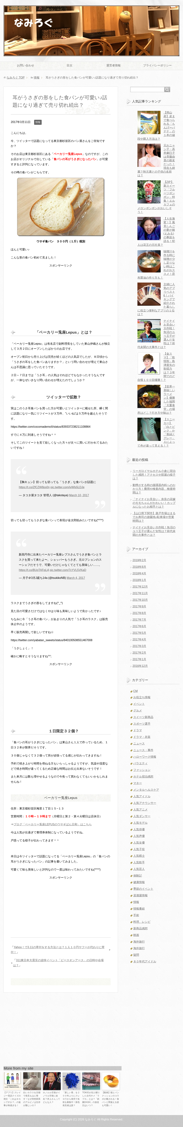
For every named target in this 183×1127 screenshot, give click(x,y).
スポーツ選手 (141, 723)
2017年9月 (139, 606)
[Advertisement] (61, 293)
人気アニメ (140, 809)
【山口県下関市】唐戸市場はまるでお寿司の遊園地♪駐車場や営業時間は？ (154, 517)
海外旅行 (139, 941)
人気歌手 (139, 862)
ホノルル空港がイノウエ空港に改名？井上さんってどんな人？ (51, 1097)
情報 (37, 122)
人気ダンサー (141, 816)
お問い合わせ (25, 65)
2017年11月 (140, 593)
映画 (136, 935)
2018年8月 (139, 566)
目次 (69, 65)
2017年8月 (139, 613)
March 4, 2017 (76, 577)
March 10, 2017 (79, 495)
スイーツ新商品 (143, 717)
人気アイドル (141, 796)
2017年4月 (139, 639)
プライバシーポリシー (157, 65)
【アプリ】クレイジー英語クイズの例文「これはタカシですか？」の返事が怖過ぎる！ (12, 1099)
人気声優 (139, 835)
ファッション (141, 769)
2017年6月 (139, 626)
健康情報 (139, 882)
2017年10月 (140, 599)
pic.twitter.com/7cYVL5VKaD (68, 570)
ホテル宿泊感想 (143, 776)
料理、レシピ (141, 921)
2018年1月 (139, 580)
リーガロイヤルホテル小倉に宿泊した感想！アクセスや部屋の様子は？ (154, 474)
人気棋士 (139, 855)
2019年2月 (139, 560)
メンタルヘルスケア (146, 789)
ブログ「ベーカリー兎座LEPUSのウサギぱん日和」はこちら (53, 824)
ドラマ (137, 730)
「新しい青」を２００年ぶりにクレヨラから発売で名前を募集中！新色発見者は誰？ (71, 1099)
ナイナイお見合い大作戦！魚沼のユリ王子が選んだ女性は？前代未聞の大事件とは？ (154, 531)
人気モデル (140, 822)
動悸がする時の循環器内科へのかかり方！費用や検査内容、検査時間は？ (154, 489)
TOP (16, 77)
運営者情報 (113, 65)
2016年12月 (140, 665)
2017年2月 (139, 652)
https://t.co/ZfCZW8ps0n (34, 487)
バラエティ (140, 763)
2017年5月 (139, 632)
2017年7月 (139, 619)
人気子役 (139, 849)
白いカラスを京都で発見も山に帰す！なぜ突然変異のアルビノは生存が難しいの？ (31, 1099)
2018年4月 (139, 573)
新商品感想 (140, 928)
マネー (137, 783)
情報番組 (139, 908)
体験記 (137, 875)
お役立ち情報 (141, 697)
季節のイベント (143, 888)
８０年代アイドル (144, 961)
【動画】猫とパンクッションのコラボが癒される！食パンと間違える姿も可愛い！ (110, 1099)
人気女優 (139, 842)
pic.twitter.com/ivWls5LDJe (67, 487)
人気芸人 (139, 869)
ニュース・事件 (143, 750)
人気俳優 (139, 829)
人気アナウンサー (144, 802)
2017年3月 (139, 646)
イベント (139, 703)
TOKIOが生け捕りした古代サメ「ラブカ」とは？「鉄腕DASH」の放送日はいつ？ (91, 1099)
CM (135, 691)
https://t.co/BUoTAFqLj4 (34, 570)
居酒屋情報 (140, 895)
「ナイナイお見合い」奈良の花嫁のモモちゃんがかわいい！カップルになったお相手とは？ (154, 503)
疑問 (136, 954)
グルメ (137, 710)
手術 (136, 915)
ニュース (139, 743)
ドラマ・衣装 (141, 736)
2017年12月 (140, 586)
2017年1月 (139, 659)
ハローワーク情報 (144, 756)
